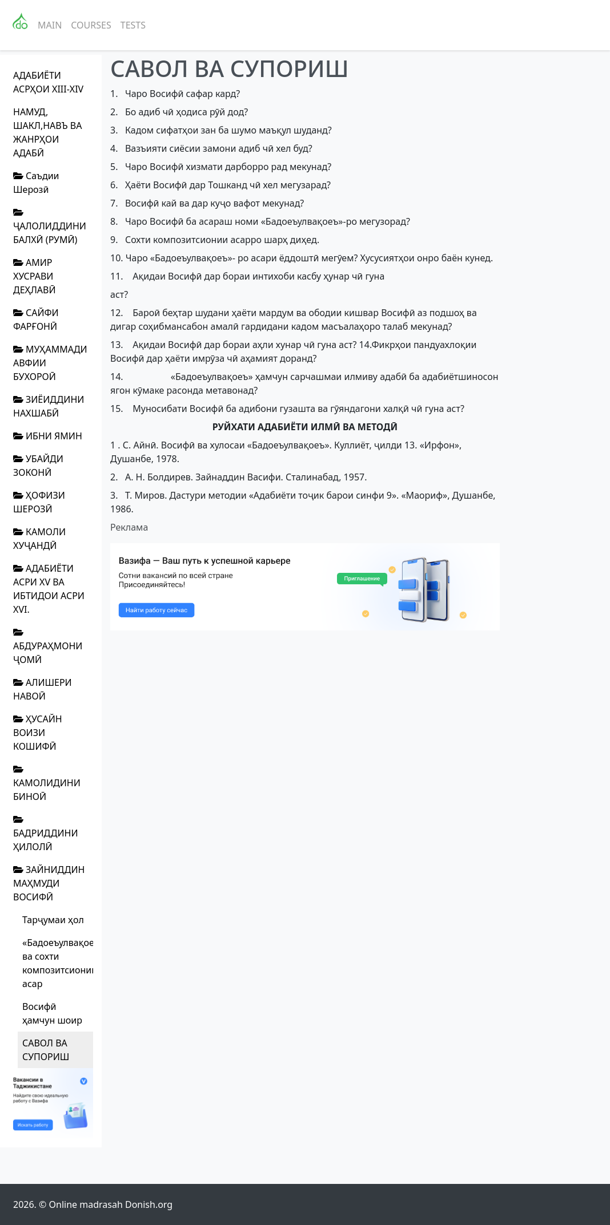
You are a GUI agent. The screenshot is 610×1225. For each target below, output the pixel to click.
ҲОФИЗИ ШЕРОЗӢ (39, 502)
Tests (133, 25)
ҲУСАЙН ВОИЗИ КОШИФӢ (37, 733)
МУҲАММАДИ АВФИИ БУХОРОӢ (50, 363)
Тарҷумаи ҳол (53, 919)
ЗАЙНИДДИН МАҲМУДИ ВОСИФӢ (49, 883)
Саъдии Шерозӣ (36, 182)
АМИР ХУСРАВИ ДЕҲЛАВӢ (34, 276)
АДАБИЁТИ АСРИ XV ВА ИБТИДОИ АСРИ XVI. (49, 589)
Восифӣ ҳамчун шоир (52, 1013)
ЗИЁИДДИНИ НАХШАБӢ (48, 406)
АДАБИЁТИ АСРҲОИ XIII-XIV (48, 82)
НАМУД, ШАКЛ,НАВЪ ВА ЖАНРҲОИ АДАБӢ (47, 132)
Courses (91, 25)
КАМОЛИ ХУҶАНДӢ (39, 538)
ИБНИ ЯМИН (47, 436)
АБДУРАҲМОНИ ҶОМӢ (47, 647)
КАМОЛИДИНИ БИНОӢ (47, 784)
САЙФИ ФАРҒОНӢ (36, 319)
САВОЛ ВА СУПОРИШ (45, 1050)
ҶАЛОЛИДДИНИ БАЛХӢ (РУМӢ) (49, 227)
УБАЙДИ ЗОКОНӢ (38, 465)
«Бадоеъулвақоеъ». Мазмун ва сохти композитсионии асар (57, 963)
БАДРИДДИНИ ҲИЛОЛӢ (45, 834)
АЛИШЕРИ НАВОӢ (42, 689)
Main (50, 25)
